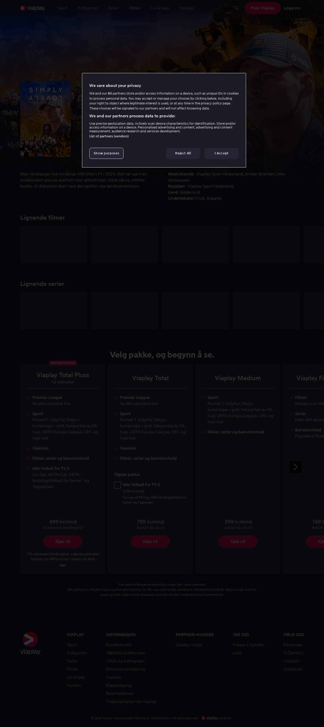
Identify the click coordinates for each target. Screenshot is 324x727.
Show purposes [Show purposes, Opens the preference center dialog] (106, 153)
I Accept (222, 153)
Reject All (183, 153)
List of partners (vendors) (109, 136)
